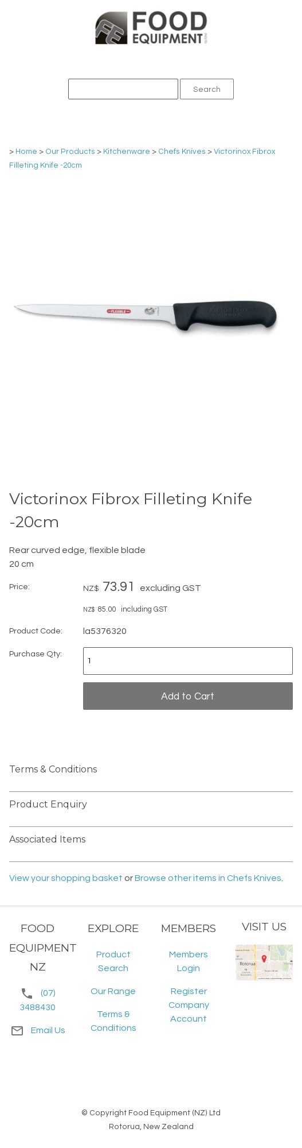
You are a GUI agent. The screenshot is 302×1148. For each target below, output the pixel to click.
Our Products (70, 152)
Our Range (113, 991)
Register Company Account (188, 1005)
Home (26, 152)
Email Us (37, 1030)
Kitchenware (126, 152)
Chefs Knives (182, 152)
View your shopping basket (66, 878)
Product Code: (35, 631)
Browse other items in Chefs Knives (208, 878)
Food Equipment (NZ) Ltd (174, 1113)
